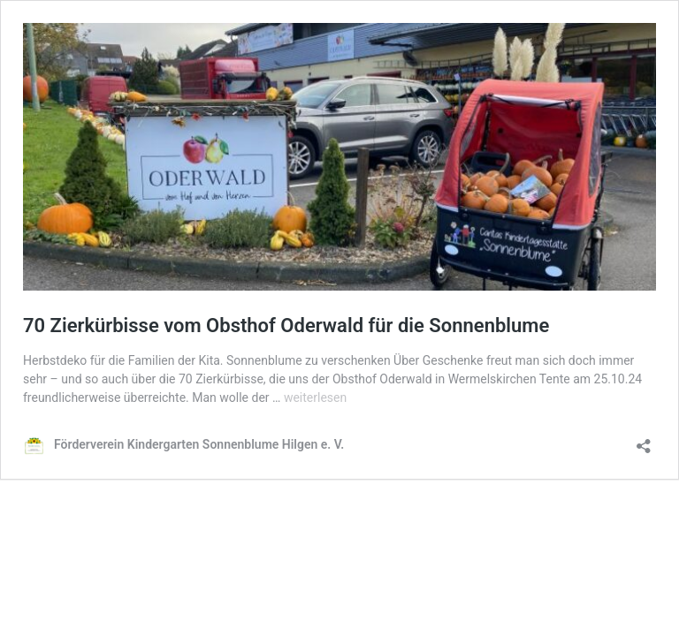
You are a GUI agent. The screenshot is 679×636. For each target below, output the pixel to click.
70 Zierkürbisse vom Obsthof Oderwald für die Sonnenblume (286, 325)
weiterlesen (315, 397)
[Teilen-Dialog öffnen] (643, 440)
